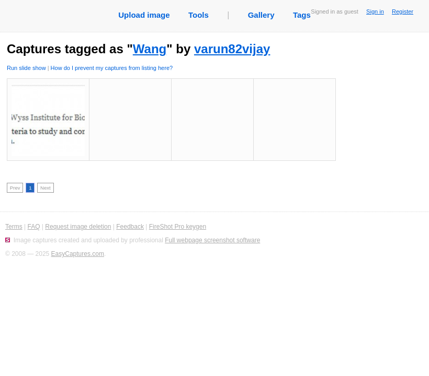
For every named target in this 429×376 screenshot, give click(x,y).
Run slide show (26, 68)
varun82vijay (232, 49)
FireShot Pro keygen (177, 226)
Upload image (144, 14)
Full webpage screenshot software (212, 240)
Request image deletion (78, 226)
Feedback (130, 226)
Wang (149, 49)
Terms (13, 226)
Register (402, 11)
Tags (302, 14)
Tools (198, 14)
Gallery (261, 14)
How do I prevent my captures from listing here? (112, 68)
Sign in (375, 11)
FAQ (33, 226)
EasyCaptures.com (77, 253)
